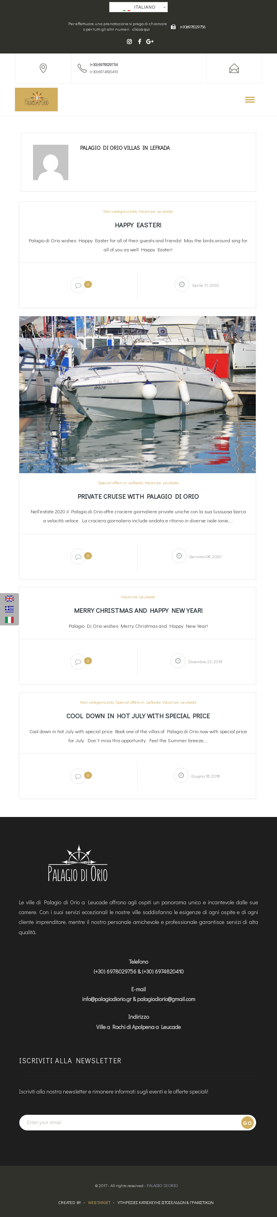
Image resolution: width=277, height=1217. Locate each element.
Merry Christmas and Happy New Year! (138, 610)
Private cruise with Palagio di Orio (138, 496)
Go (247, 1123)
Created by (70, 1202)
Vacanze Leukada (156, 211)
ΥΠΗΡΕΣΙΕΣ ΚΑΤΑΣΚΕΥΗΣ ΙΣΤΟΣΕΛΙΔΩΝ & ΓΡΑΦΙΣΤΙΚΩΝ (165, 1202)
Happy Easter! (138, 224)
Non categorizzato (120, 211)
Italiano (139, 8)
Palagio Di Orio (162, 1185)
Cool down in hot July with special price (138, 715)
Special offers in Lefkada (120, 482)
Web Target (99, 1202)
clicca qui (141, 29)
